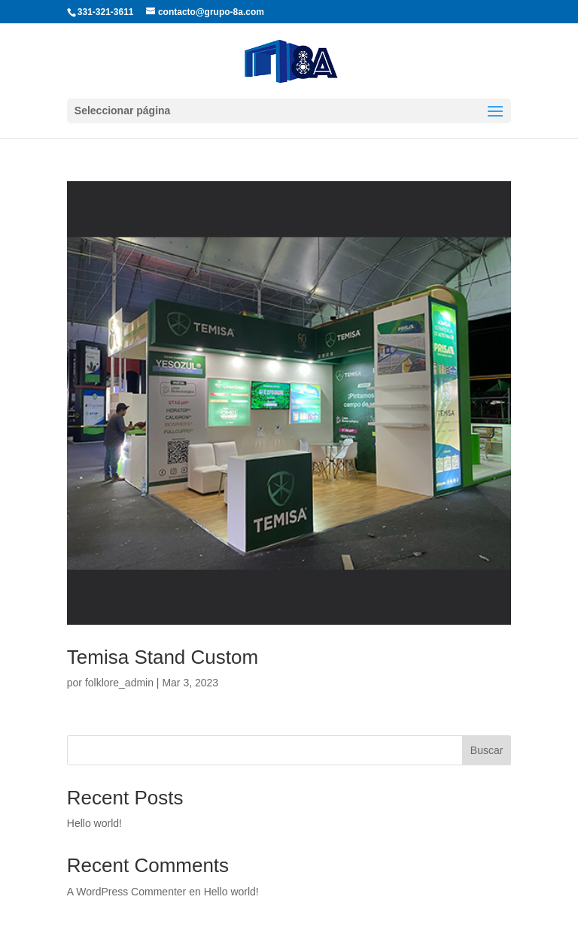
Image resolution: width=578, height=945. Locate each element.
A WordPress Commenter (126, 892)
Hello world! (94, 823)
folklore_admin (119, 683)
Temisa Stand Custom (162, 657)
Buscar (486, 750)
